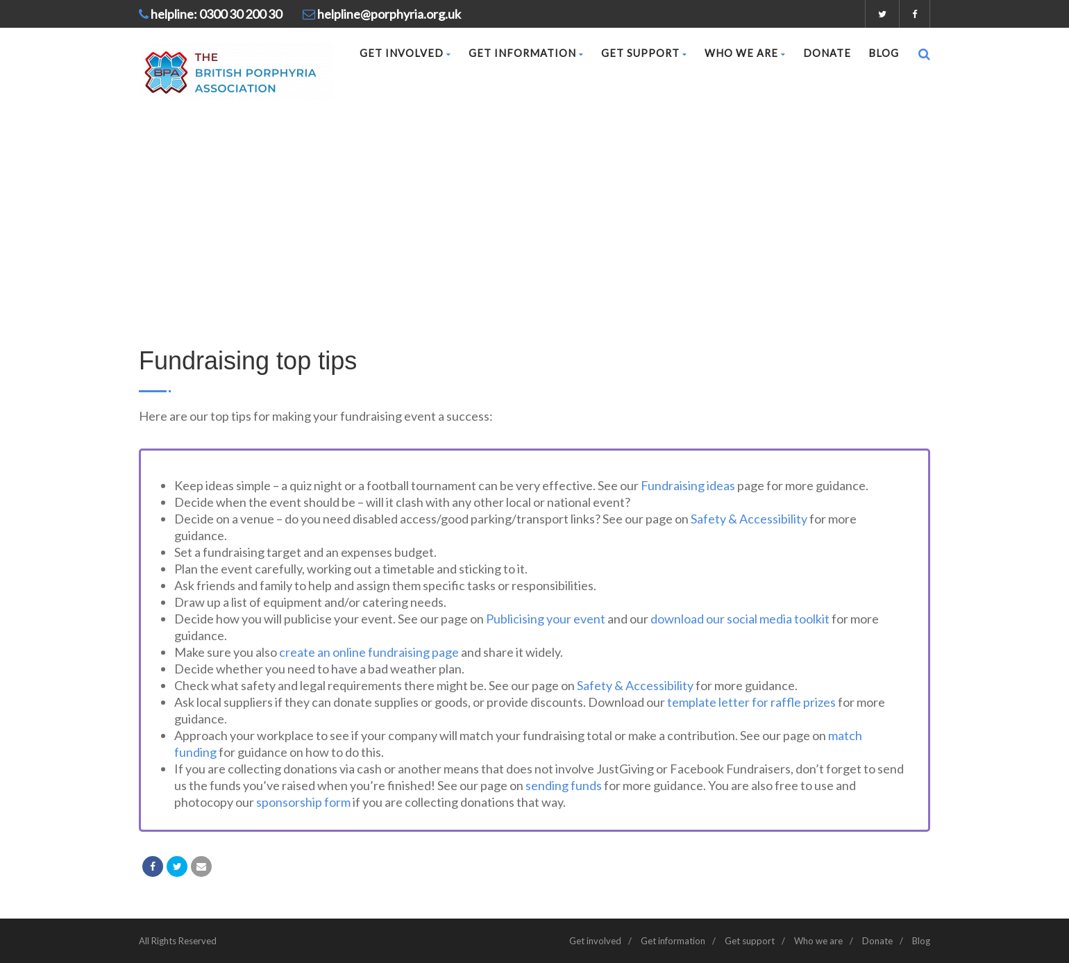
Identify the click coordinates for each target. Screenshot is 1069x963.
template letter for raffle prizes (751, 702)
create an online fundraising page (369, 652)
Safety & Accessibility (749, 518)
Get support (644, 53)
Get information (526, 53)
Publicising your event (545, 618)
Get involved (405, 53)
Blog (883, 53)
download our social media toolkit (740, 618)
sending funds (563, 785)
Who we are (745, 53)
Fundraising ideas (688, 485)
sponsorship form (303, 802)
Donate (827, 53)
